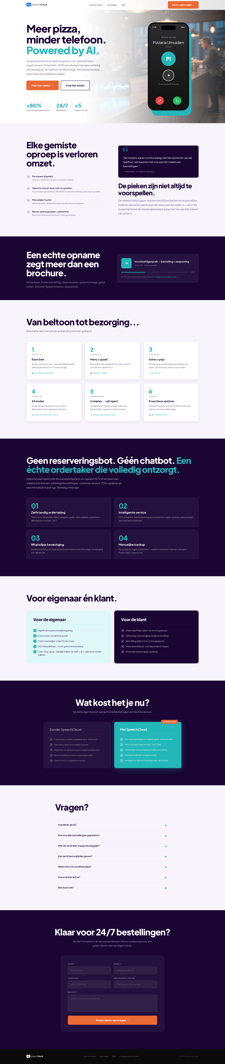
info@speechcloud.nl (129, 1056)
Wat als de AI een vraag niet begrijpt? (112, 845)
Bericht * (73, 992)
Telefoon (73, 978)
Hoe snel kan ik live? (112, 877)
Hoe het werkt (96, 5)
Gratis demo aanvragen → (112, 1020)
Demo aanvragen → (183, 4)
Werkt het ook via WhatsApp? (112, 866)
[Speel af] (126, 263)
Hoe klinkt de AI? (112, 824)
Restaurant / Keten (124, 978)
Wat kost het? (112, 887)
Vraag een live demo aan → (166, 277)
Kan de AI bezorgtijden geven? (112, 856)
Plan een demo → (43, 85)
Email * (117, 964)
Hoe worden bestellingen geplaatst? (112, 835)
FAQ (123, 5)
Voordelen (112, 5)
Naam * (71, 964)
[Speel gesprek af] (168, 75)
